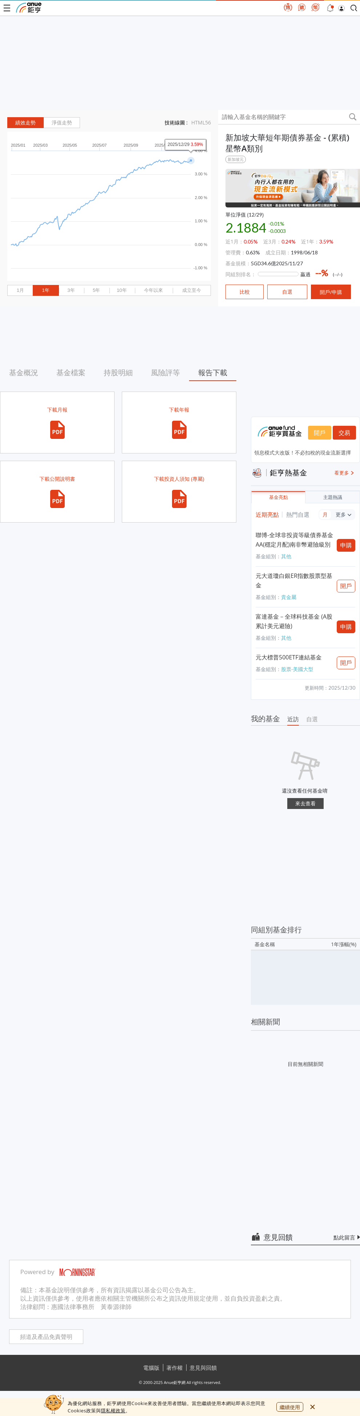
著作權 (175, 1367)
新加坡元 (236, 159)
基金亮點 (278, 497)
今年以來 (153, 290)
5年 (96, 290)
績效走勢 (25, 123)
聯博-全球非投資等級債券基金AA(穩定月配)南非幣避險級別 (294, 539)
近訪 (293, 719)
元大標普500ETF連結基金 (288, 657)
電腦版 (151, 1367)
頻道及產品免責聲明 (46, 1337)
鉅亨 (28, 7)
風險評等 (165, 372)
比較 (245, 292)
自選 (312, 719)
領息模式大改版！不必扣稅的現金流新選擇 (302, 452)
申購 (346, 545)
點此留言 (344, 1237)
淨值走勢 (62, 123)
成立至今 (191, 290)
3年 (71, 290)
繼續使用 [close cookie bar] (290, 1407)
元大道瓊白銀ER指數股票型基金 (294, 580)
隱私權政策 (113, 1410)
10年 (122, 290)
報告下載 (212, 372)
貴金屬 (288, 597)
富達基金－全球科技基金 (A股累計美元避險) (294, 621)
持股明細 (118, 372)
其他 (286, 556)
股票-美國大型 (297, 669)
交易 (344, 433)
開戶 (319, 433)
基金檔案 (70, 372)
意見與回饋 (203, 1367)
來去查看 (305, 803)
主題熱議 (332, 497)
